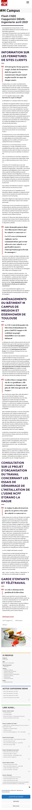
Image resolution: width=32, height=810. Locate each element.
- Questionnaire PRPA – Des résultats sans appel (14, 739)
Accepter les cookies (16, 796)
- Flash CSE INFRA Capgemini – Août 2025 (13, 742)
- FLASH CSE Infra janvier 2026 (10, 764)
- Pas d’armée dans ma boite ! (10, 753)
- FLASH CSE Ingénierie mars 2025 (11, 697)
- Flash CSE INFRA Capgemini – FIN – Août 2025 (14, 732)
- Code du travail (8, 670)
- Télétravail (6, 677)
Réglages (16, 806)
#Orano (5, 625)
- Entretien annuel (7, 730)
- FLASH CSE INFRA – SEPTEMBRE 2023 (12, 755)
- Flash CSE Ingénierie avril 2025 (10, 695)
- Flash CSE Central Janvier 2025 (10, 751)
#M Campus (18, 620)
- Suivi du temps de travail (9, 741)
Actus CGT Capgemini (8, 663)
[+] (28, 719)
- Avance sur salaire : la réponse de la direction (14, 716)
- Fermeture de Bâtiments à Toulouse (12, 777)
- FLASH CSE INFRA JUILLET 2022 (11, 718)
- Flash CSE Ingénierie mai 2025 (10, 693)
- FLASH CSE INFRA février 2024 (10, 780)
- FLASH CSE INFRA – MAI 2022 (10, 769)
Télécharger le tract (8, 616)
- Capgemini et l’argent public (10, 728)
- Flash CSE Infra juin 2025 (9, 744)
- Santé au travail (8, 675)
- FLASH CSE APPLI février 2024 (10, 778)
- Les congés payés (7, 714)
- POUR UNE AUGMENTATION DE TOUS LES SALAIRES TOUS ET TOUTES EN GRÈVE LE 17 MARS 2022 (16, 783)
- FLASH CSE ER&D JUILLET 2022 (10, 767)
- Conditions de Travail (9, 671)
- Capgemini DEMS (8, 682)
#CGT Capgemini (7, 620)
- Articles (5, 666)
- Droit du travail (8, 672)
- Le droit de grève (7, 712)
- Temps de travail (8, 678)
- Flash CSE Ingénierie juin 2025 (10, 691)
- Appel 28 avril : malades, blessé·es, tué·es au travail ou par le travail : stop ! (16, 726)
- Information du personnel (11, 674)
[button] (29, 787)
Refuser (16, 801)
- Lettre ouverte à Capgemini (10, 757)
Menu (28, 2)
